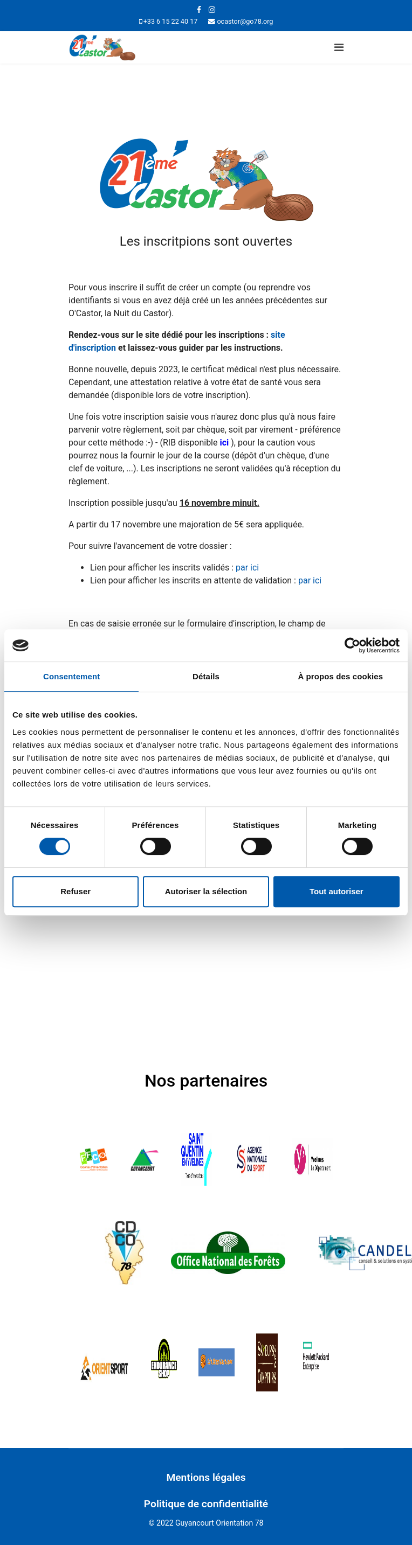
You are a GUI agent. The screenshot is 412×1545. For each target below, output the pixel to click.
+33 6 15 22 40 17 (170, 21)
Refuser (75, 891)
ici (224, 442)
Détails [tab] (206, 676)
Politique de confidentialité (206, 1504)
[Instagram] (212, 9)
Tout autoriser (336, 891)
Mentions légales (205, 1477)
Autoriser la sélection (206, 891)
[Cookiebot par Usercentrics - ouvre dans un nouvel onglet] (352, 645)
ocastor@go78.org (245, 21)
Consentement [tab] (71, 676)
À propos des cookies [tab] (340, 676)
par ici (248, 567)
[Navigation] (339, 47)
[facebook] (199, 9)
